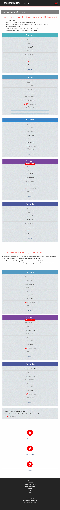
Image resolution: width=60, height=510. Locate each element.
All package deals (30, 486)
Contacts (30, 488)
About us (30, 480)
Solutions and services (30, 484)
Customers (30, 482)
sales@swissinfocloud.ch (30, 500)
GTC (30, 490)
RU (28, 3)
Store (30, 492)
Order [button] (30, 70)
